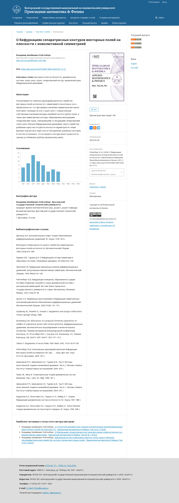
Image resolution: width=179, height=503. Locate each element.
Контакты (73, 23)
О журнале (17, 17)
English (134, 63)
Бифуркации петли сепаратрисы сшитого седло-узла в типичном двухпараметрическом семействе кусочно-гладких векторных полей (68, 438)
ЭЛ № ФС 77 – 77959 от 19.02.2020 (60, 465)
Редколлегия (32, 17)
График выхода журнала (53, 23)
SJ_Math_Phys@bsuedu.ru (37, 488)
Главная (19, 32)
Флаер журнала (119, 23)
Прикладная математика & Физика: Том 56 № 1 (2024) (72, 435)
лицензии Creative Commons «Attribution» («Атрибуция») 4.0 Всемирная (102, 225)
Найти (161, 17)
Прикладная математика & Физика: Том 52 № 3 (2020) (81, 429)
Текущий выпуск (89, 23)
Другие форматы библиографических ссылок (103, 172)
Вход (164, 2)
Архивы (104, 23)
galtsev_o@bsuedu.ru (52, 492)
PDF (95, 109)
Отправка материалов (109, 17)
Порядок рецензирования (26, 23)
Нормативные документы (54, 17)
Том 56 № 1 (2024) (43, 32)
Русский (134, 67)
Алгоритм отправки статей (82, 17)
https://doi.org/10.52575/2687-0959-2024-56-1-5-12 (43, 69)
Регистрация (154, 2)
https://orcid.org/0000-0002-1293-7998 (31, 60)
